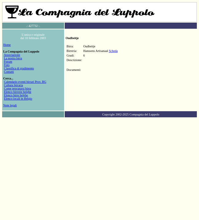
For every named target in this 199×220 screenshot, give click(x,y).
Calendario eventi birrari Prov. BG (25, 81)
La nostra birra (13, 58)
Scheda (113, 51)
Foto (7, 65)
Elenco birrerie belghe (17, 92)
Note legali (10, 105)
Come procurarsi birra (17, 88)
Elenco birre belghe (16, 95)
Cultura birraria (13, 85)
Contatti (9, 71)
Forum (8, 61)
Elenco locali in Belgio (18, 98)
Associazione (12, 55)
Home (7, 44)
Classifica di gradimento (19, 68)
